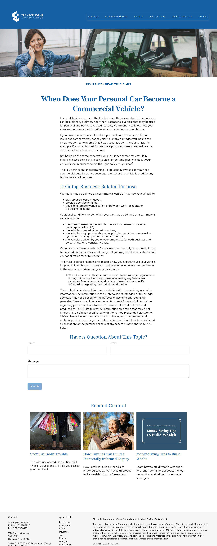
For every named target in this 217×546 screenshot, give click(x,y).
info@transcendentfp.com (20, 538)
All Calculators (65, 538)
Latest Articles (66, 532)
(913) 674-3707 (23, 513)
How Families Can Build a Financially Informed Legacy (106, 444)
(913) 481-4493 (22, 510)
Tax (60, 522)
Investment (65, 513)
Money (62, 526)
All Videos (63, 535)
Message (33, 348)
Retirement (64, 510)
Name (31, 330)
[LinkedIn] (10, 543)
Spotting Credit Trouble (49, 441)
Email (113, 330)
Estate (62, 516)
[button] (93, 8)
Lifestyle (63, 529)
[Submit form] (35, 374)
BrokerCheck (161, 507)
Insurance (64, 519)
